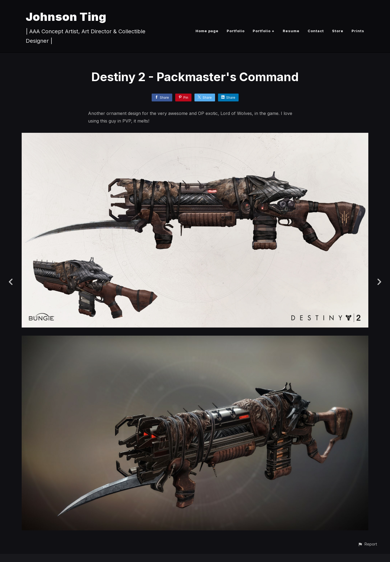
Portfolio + (264, 31)
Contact (316, 31)
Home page (207, 31)
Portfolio (236, 31)
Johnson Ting (66, 17)
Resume (291, 31)
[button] (367, 544)
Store (337, 31)
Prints (358, 31)
